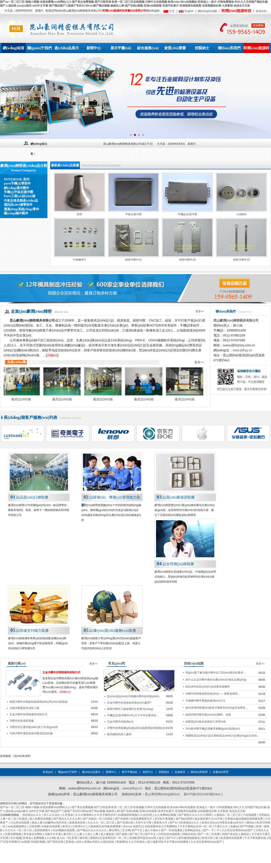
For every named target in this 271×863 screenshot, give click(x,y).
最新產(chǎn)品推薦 (65, 165)
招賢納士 (202, 48)
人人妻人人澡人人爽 (86, 834)
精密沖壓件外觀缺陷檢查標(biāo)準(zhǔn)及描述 (38, 701)
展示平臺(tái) (120, 48)
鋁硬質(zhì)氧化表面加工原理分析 (205, 721)
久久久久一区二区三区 (101, 822)
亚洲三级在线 (80, 838)
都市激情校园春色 (189, 838)
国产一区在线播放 (172, 830)
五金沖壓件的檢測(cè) (120, 721)
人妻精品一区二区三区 (228, 814)
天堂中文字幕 (143, 822)
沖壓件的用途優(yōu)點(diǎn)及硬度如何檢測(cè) (136, 728)
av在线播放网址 (18, 826)
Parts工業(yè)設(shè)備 (19, 196)
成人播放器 (107, 834)
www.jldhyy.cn (242, 350)
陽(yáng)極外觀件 (16, 213)
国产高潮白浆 (125, 822)
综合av (214, 822)
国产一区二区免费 (209, 834)
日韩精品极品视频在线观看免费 (244, 818)
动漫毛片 (138, 826)
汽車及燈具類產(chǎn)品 (21, 200)
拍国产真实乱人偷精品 (236, 834)
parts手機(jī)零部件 (17, 183)
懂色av (250, 822)
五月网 (126, 830)
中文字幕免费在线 (255, 838)
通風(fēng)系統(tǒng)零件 (21, 209)
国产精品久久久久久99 (67, 818)
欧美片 (67, 826)
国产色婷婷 (122, 818)
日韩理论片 (79, 826)
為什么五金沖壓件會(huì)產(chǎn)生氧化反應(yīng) (215, 679)
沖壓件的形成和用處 (21, 720)
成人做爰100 (154, 841)
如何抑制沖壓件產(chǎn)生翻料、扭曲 (208, 714)
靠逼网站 (121, 841)
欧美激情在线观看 (231, 838)
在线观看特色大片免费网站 (161, 826)
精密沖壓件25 (241, 259)
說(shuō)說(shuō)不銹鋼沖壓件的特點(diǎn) (133, 696)
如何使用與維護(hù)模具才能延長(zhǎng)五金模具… (216, 707)
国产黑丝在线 (55, 841)
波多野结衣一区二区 (114, 838)
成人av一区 (63, 838)
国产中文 (137, 830)
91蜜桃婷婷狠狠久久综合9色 (135, 814)
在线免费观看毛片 (142, 818)
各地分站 (261, 11)
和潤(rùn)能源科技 (236, 11)
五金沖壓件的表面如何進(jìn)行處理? (129, 702)
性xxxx (127, 826)
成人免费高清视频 (40, 818)
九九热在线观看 (20, 822)
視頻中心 (148, 772)
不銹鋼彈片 (79, 259)
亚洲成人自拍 (73, 841)
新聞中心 (93, 48)
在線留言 (180, 772)
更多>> (200, 311)
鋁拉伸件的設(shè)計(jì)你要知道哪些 (207, 686)
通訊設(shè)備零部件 (18, 204)
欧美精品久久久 (190, 822)
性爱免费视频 (13, 834)
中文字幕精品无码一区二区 (196, 826)
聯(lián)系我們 (229, 48)
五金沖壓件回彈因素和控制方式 (61, 672)
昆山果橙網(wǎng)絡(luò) (162, 794)
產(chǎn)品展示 (66, 48)
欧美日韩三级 (210, 838)
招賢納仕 (164, 772)
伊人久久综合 (52, 814)
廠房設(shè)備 (24, 399)
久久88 (51, 838)
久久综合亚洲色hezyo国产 (238, 830)
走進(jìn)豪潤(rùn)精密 (31, 311)
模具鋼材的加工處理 (119, 734)
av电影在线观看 (51, 826)
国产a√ (174, 822)
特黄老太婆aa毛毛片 (232, 822)
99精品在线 (189, 834)
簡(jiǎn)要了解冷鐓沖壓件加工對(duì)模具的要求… (215, 672)
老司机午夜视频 (164, 818)
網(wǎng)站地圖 (207, 11)
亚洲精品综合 (193, 830)
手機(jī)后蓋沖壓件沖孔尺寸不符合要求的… (133, 715)
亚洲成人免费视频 (34, 838)
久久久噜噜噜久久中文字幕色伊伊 (96, 814)
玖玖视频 (15, 838)
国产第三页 (136, 834)
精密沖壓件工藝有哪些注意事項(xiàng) (130, 709)
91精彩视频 (38, 841)
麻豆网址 (115, 830)
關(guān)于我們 (39, 48)
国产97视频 (247, 826)
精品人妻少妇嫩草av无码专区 (50, 822)
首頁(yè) (48, 772)
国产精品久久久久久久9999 (195, 814)
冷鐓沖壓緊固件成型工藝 (24, 708)
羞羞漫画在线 (77, 822)
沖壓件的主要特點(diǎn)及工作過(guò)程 (33, 727)
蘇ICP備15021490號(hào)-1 (203, 794)
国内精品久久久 (32, 814)
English (189, 11)
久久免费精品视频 (165, 814)
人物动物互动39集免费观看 (104, 826)
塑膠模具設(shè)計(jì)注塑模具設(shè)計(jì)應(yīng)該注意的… (222, 735)
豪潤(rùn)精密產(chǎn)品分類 (23, 166)
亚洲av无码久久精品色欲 (99, 841)
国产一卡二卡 (211, 830)
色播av (234, 826)
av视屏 (25, 841)
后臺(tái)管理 (220, 772)
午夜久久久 (221, 826)
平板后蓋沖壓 (133, 214)
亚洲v (204, 822)
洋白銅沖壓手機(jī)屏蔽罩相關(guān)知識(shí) (212, 728)
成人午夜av (152, 830)
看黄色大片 (161, 822)
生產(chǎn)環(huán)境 (22, 362)
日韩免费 (34, 826)
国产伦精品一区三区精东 (98, 818)
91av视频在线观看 (64, 830)
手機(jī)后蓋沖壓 (187, 214)
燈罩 (79, 214)
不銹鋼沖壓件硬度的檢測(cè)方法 (205, 700)
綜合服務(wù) (148, 48)
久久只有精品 (136, 841)
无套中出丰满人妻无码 (58, 834)
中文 (172, 11)
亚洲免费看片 (42, 830)
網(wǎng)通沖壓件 (16, 188)
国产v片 (171, 838)
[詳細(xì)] (65, 691)
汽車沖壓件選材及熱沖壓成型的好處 (31, 733)
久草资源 (68, 814)
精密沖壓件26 (187, 259)
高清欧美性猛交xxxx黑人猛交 (147, 838)
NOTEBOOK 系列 (16, 179)
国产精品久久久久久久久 (92, 830)
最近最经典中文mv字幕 (209, 818)
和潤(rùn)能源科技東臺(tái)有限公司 (124, 10)
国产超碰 (122, 834)
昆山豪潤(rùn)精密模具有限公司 (236, 320)
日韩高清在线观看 (169, 834)
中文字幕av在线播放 (176, 841)
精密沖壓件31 (133, 259)
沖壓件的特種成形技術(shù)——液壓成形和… (212, 693)
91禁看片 (14, 841)
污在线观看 (250, 814)
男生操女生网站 (33, 834)
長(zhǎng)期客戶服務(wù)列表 (30, 417)
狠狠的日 (95, 838)
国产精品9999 (184, 818)
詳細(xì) (52, 355)
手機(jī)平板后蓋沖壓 (18, 192)
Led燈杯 (241, 214)
